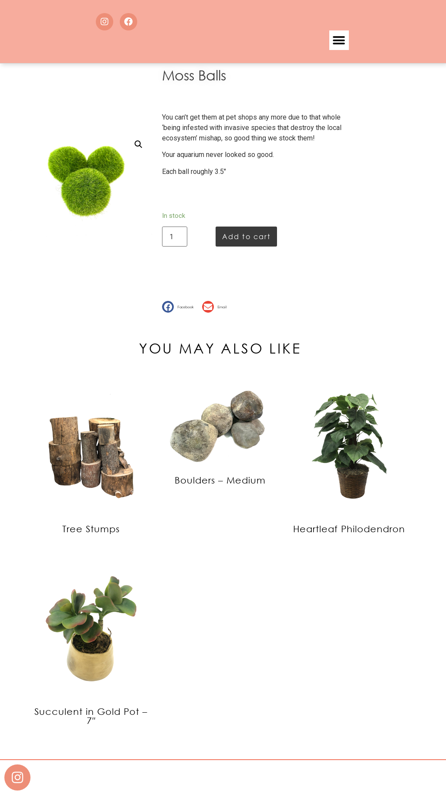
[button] (339, 40)
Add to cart (246, 236)
